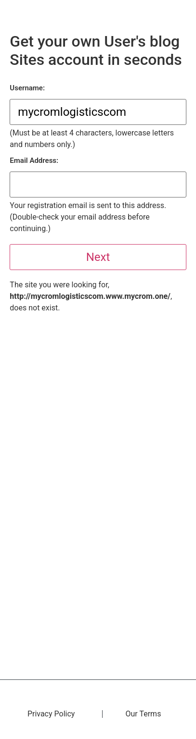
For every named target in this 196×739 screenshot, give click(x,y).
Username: (27, 88)
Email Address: (34, 160)
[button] (183, 14)
